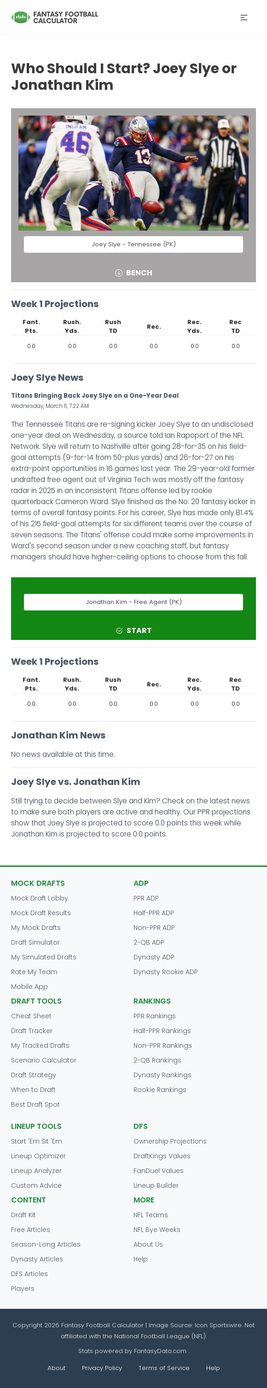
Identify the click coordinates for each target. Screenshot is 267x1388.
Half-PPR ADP (154, 913)
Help (141, 1259)
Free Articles (30, 1229)
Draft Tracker (31, 1030)
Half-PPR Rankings (162, 1030)
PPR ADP (146, 898)
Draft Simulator (35, 942)
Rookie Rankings (160, 1089)
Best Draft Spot (35, 1104)
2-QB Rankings (157, 1060)
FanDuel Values (159, 1170)
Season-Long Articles (46, 1244)
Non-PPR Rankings (163, 1045)
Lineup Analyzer (36, 1170)
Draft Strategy (33, 1075)
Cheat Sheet (31, 1016)
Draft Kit (23, 1215)
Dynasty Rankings (163, 1075)
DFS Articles (29, 1273)
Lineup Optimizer (38, 1156)
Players (23, 1288)
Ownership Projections (170, 1141)
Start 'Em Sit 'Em (36, 1141)
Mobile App (29, 986)
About (56, 1368)
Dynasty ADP (154, 957)
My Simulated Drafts (43, 957)
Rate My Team (34, 971)
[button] (244, 17)
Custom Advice (36, 1185)
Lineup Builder (156, 1185)
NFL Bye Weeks (157, 1229)
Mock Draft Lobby (39, 898)
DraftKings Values (162, 1156)
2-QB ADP (149, 942)
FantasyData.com (161, 1351)
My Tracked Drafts (40, 1045)
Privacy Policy (102, 1368)
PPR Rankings (155, 1016)
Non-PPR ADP (154, 927)
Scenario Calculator (43, 1060)
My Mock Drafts (36, 927)
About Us (148, 1244)
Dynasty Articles (37, 1259)
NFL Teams (151, 1215)
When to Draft (33, 1089)
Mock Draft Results (41, 913)
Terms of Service (164, 1368)
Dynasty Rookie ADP (166, 971)
